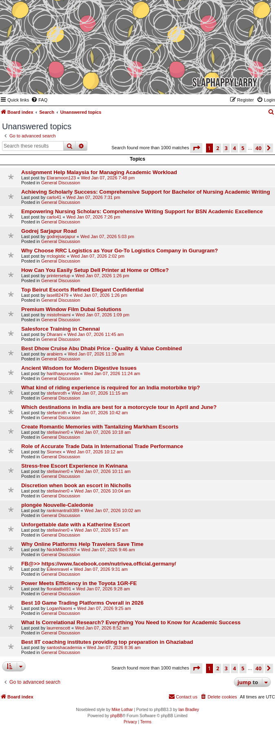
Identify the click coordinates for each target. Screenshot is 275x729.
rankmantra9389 (63, 510)
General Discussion (60, 182)
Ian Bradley (188, 709)
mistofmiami (59, 314)
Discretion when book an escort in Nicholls (76, 485)
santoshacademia (64, 647)
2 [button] (217, 148)
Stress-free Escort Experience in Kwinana (74, 466)
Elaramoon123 (61, 177)
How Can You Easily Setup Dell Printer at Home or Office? (95, 270)
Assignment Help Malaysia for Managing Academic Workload (99, 172)
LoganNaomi (59, 608)
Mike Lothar (122, 709)
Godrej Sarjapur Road (49, 231)
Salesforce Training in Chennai (60, 329)
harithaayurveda (63, 373)
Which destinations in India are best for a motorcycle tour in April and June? (119, 407)
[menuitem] (39, 100)
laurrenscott (58, 627)
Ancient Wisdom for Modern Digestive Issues (79, 368)
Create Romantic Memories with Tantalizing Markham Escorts (99, 427)
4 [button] (234, 148)
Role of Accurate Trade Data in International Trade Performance (102, 446)
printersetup (58, 275)
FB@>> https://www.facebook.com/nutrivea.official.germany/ (98, 564)
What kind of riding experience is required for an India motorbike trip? (110, 387)
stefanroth (57, 393)
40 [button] (258, 148)
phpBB (116, 716)
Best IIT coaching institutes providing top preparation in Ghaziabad (107, 642)
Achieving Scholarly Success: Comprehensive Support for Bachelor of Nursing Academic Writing (145, 192)
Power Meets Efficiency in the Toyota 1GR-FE (79, 583)
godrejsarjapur (61, 236)
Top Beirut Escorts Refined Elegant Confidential (82, 290)
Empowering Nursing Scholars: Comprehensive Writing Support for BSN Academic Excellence (142, 211)
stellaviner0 (58, 432)
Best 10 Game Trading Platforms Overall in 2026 (82, 603)
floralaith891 (59, 588)
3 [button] (226, 148)
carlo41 (54, 197)
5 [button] (243, 148)
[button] (196, 148)
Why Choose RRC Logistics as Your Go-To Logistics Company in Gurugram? (119, 250)
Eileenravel (58, 569)
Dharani (54, 334)
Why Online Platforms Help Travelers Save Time (82, 544)
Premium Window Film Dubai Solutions (71, 309)
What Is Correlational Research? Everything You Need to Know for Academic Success (131, 622)
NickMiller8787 (61, 549)
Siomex (54, 451)
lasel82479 (57, 295)
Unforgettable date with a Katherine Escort (75, 524)
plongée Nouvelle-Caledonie (57, 505)
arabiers (55, 353)
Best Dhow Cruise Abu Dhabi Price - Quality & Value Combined (101, 348)
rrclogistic (56, 256)
